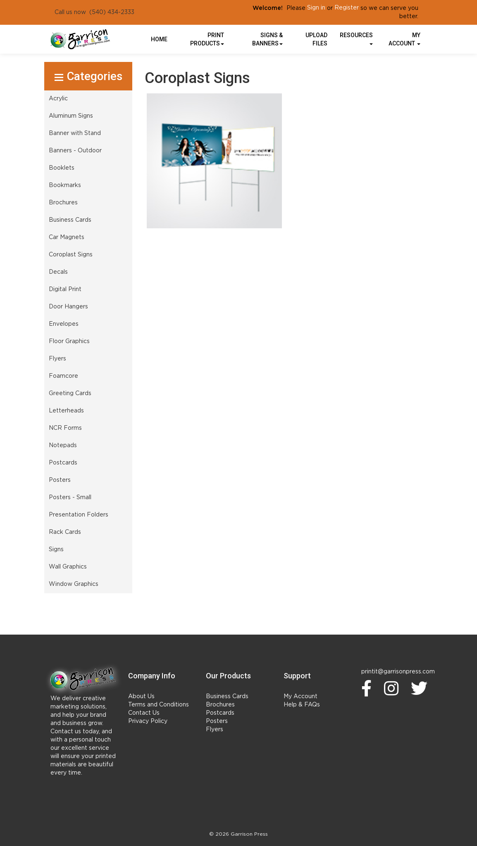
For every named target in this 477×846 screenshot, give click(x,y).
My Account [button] (404, 39)
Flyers (214, 729)
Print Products (207, 39)
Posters (217, 721)
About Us (141, 696)
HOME (159, 39)
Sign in (316, 8)
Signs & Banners (267, 39)
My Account (300, 696)
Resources (356, 38)
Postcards (220, 713)
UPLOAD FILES (316, 39)
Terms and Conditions (158, 705)
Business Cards (227, 696)
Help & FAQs (302, 705)
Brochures (220, 705)
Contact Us (144, 713)
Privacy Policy (147, 721)
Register (346, 8)
